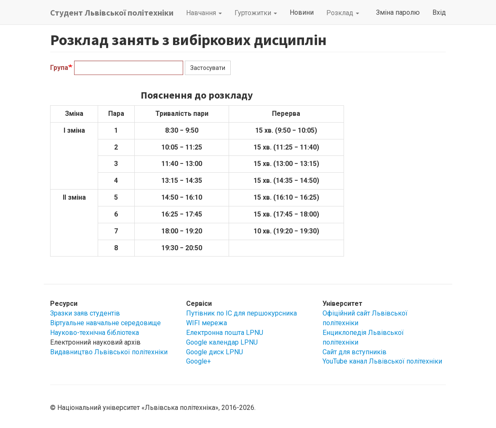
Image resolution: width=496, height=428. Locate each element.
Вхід (439, 12)
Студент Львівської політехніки (111, 12)
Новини (302, 12)
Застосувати (207, 67)
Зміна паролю (398, 12)
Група (59, 68)
